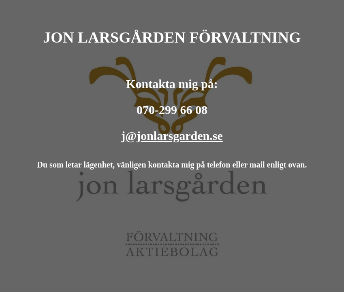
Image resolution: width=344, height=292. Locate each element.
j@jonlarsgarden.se (171, 135)
